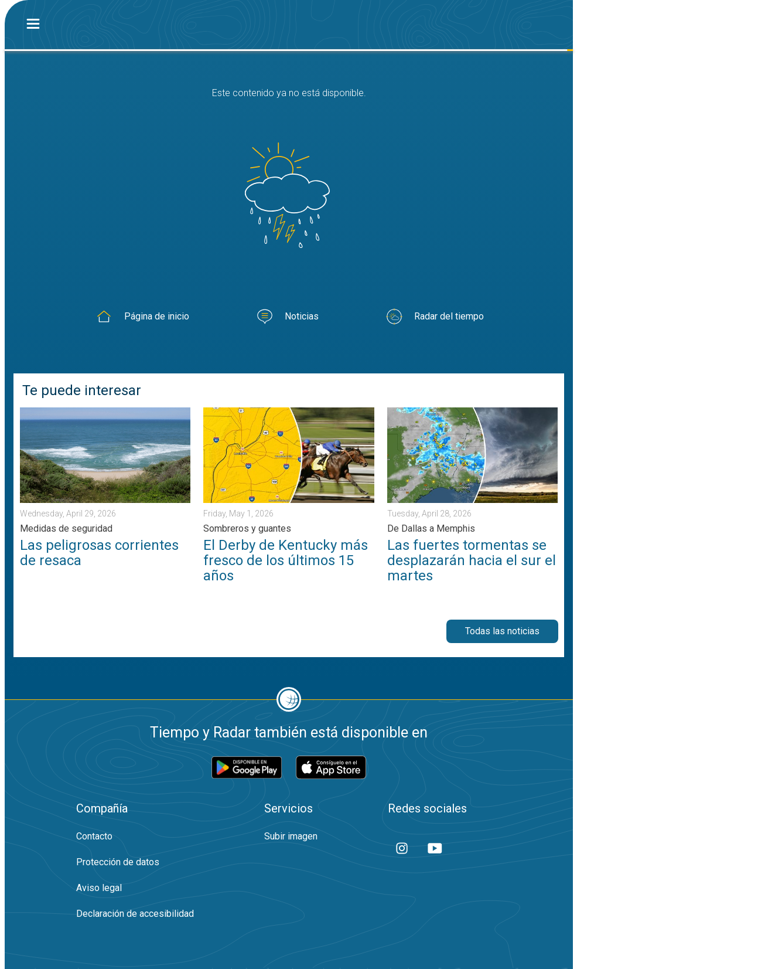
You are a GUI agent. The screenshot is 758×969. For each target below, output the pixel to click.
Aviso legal (99, 887)
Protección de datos (117, 862)
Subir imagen (290, 836)
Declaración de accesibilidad (135, 913)
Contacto (94, 836)
